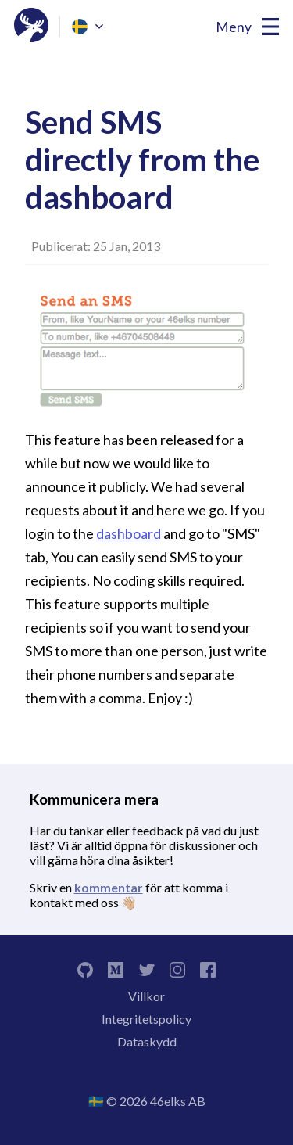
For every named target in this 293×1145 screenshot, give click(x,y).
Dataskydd (147, 1041)
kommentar (108, 887)
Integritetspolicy (146, 1018)
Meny (234, 27)
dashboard (128, 533)
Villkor (146, 996)
